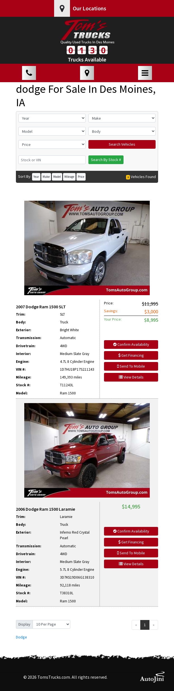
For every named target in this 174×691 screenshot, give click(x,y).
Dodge (21, 637)
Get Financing (131, 355)
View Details (131, 377)
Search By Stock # (106, 159)
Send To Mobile (131, 366)
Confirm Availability (131, 344)
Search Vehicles (122, 144)
